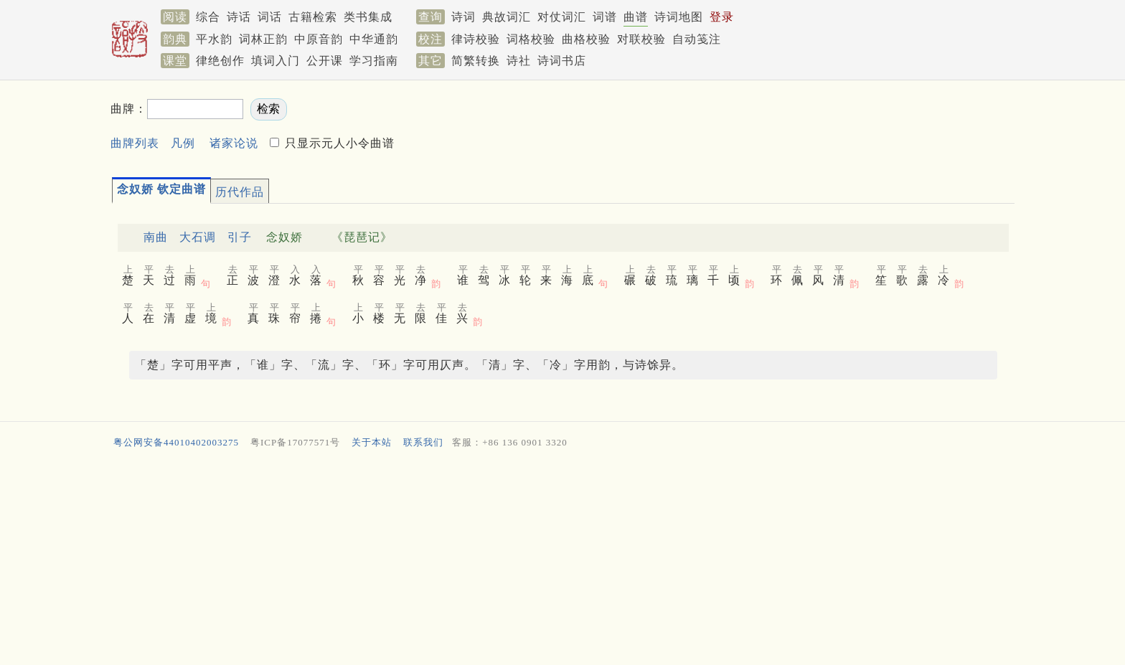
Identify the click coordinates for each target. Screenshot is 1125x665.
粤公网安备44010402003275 (176, 442)
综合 (208, 17)
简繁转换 (475, 61)
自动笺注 (696, 39)
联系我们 (423, 442)
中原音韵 (318, 39)
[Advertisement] (540, 560)
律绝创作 (220, 61)
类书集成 (368, 17)
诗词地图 (678, 17)
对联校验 (641, 39)
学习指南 (373, 61)
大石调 (197, 237)
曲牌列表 (134, 143)
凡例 (183, 143)
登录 (722, 17)
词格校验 (531, 39)
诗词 (463, 17)
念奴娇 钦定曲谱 (161, 189)
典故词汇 (506, 17)
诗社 (519, 61)
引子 (239, 237)
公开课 (324, 61)
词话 (270, 17)
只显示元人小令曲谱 (338, 143)
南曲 (155, 237)
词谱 (605, 17)
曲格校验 (586, 39)
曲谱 (635, 17)
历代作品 (239, 192)
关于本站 (372, 442)
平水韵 (214, 39)
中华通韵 (373, 39)
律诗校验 (475, 39)
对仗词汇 (561, 17)
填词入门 (275, 61)
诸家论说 (234, 143)
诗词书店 (561, 61)
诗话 (239, 17)
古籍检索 (312, 17)
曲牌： (128, 109)
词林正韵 (263, 39)
